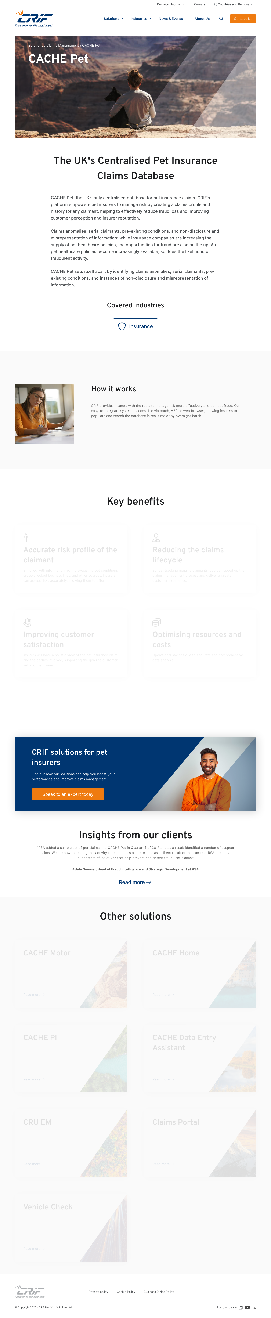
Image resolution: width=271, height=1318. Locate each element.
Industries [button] (139, 19)
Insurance (135, 326)
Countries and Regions (233, 4)
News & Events (171, 19)
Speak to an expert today (68, 794)
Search (221, 18)
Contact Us (243, 19)
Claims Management (62, 45)
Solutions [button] (111, 19)
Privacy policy (98, 1291)
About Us (202, 19)
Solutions (35, 45)
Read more (132, 882)
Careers (199, 4)
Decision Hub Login (170, 4)
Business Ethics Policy (159, 1291)
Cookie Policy (126, 1291)
